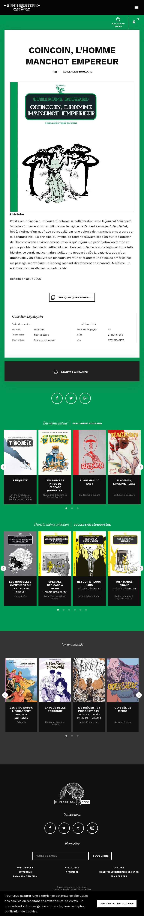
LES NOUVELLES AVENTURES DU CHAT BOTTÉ (20, 585)
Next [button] (140, 467)
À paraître (72, 872)
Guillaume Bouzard (77, 71)
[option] (20, 467)
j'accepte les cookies (117, 903)
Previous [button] (3, 467)
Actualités (72, 868)
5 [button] (80, 609)
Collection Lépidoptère (27, 316)
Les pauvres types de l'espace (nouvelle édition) (55, 487)
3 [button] (78, 508)
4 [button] (75, 609)
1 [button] (66, 508)
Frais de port (119, 876)
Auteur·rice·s (25, 868)
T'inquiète (20, 480)
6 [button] (86, 609)
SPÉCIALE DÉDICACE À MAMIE (55, 585)
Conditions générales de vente (119, 872)
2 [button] (72, 508)
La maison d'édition (25, 876)
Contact (118, 868)
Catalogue (25, 872)
